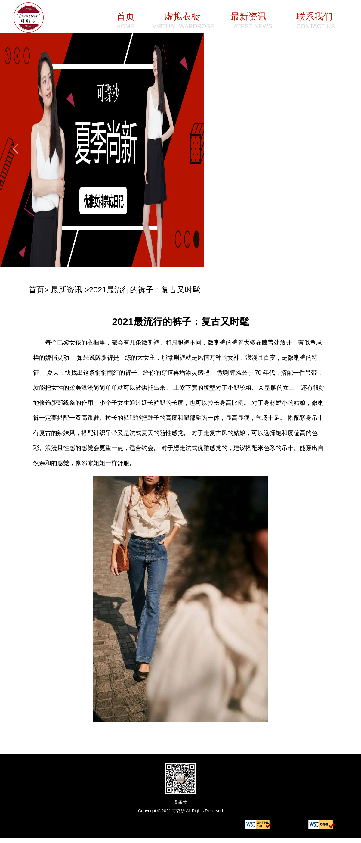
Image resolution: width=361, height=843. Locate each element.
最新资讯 (66, 289)
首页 (36, 289)
